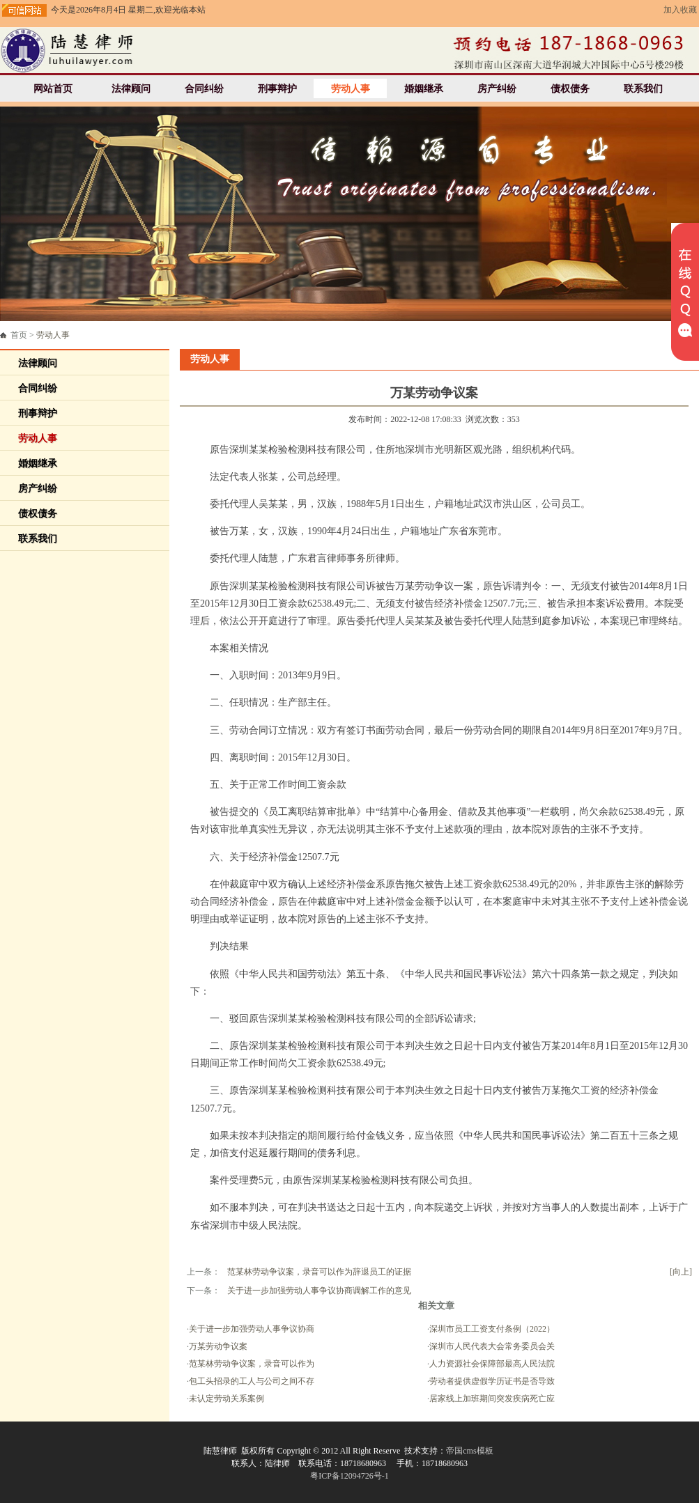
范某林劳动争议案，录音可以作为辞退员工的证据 (319, 1272)
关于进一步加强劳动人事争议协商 (251, 1329)
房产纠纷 (496, 89)
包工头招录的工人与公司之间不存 (251, 1381)
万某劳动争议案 (218, 1346)
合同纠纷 (204, 89)
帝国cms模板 (469, 1451)
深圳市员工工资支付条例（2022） (492, 1329)
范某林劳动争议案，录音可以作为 (251, 1364)
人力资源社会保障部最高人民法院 (492, 1364)
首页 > (40, 335)
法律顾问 (131, 89)
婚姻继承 (423, 89)
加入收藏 (680, 10)
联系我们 (643, 89)
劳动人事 (350, 89)
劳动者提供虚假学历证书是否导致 (492, 1381)
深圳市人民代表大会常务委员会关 (492, 1346)
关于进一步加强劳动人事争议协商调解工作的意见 (319, 1290)
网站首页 (52, 89)
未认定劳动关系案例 (226, 1398)
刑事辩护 (277, 89)
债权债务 (570, 89)
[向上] (681, 1272)
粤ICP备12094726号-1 (349, 1476)
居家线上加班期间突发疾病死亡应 (492, 1398)
